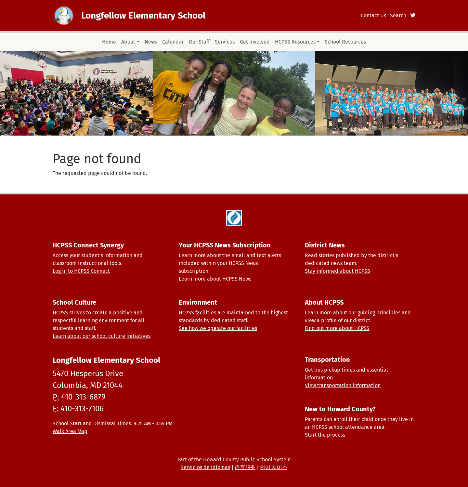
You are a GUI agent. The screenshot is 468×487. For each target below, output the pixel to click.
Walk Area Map (70, 431)
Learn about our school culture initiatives (101, 336)
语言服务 (245, 467)
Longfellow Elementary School (143, 15)
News (151, 42)
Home (109, 42)
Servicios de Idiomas (205, 467)
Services (225, 42)
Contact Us (373, 15)
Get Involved (255, 42)
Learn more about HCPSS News (215, 279)
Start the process (325, 435)
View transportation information (343, 385)
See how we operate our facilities (218, 328)
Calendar (173, 42)
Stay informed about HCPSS (337, 271)
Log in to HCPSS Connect (81, 271)
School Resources (345, 42)
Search (398, 15)
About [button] (128, 42)
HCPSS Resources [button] (295, 42)
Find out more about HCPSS (337, 328)
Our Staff (199, 42)
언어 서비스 (273, 467)
